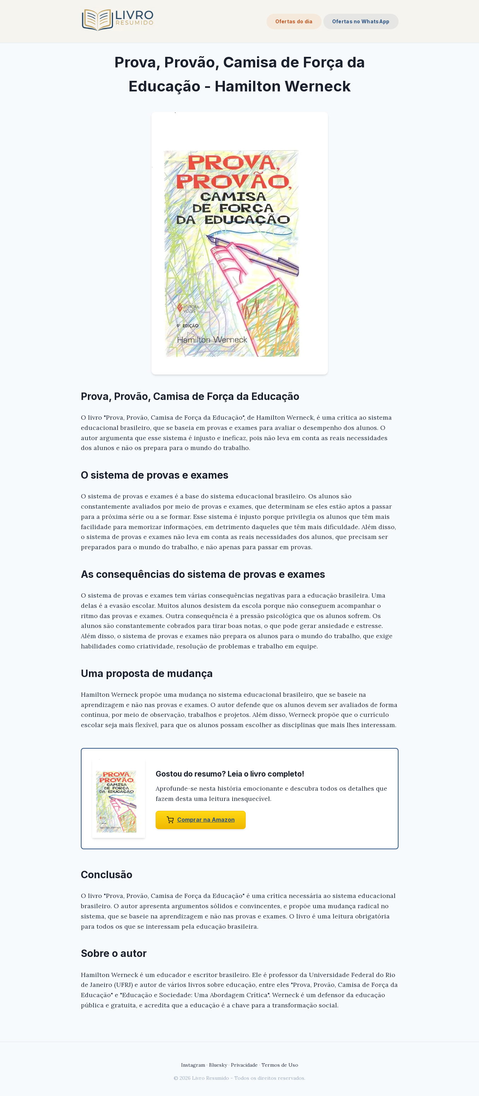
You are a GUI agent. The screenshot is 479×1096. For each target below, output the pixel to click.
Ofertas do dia (294, 21)
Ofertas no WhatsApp (361, 21)
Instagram (193, 1065)
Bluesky (218, 1065)
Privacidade (244, 1065)
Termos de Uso (280, 1065)
